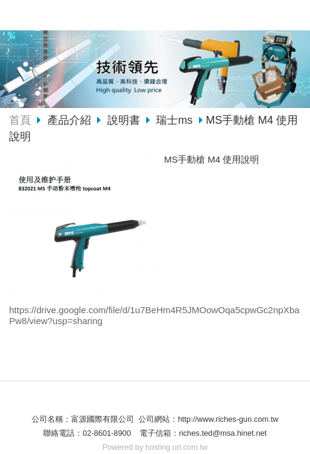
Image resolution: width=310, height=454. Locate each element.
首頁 (20, 120)
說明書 (123, 120)
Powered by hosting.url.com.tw (155, 447)
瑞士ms (174, 120)
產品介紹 (70, 120)
